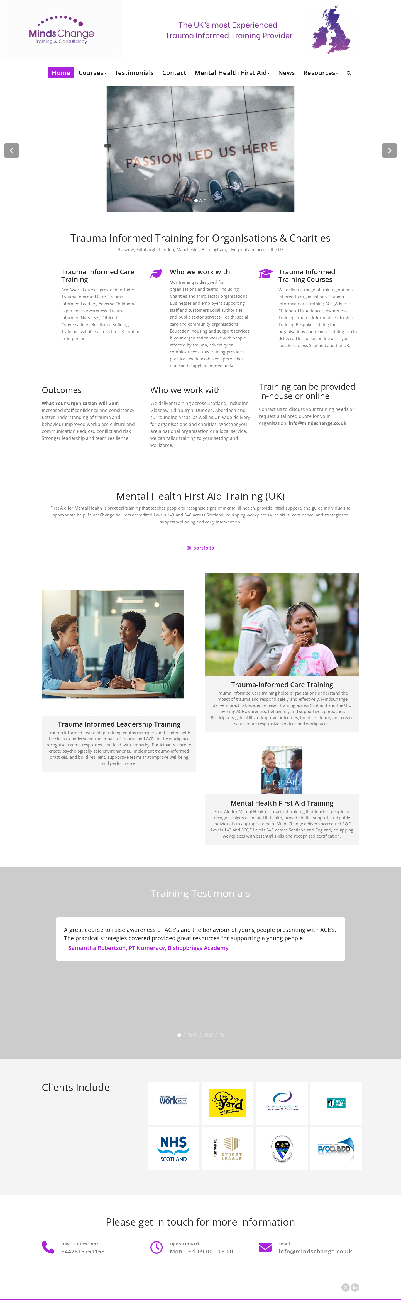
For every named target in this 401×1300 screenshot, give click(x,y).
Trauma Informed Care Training (98, 275)
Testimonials (134, 72)
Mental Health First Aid (232, 72)
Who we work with (200, 271)
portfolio (203, 548)
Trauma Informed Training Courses (306, 275)
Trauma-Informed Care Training (282, 684)
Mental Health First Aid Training (282, 802)
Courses (92, 72)
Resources (321, 72)
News (286, 72)
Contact (174, 72)
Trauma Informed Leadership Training (119, 724)
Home (61, 72)
